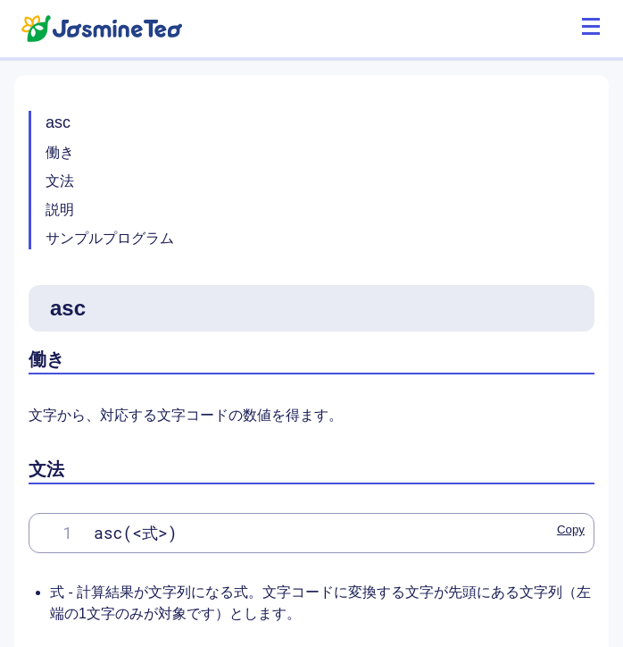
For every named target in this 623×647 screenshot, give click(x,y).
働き (60, 152)
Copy (571, 529)
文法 (60, 181)
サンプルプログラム (110, 238)
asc (58, 122)
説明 (60, 209)
